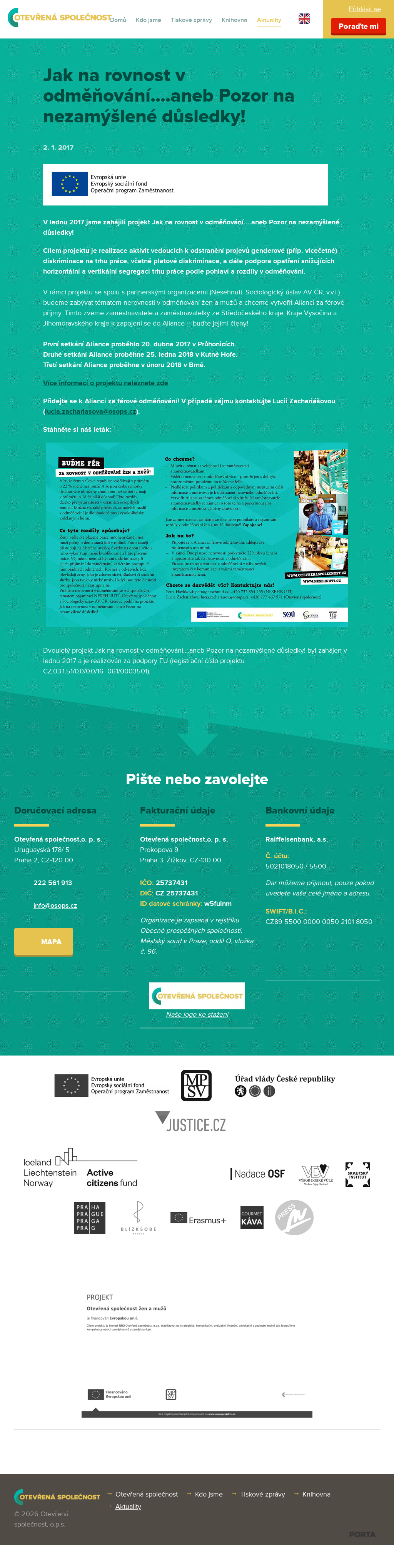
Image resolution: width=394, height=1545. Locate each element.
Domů (118, 20)
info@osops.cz (55, 905)
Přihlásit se (365, 9)
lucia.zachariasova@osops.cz (90, 411)
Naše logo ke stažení (197, 1014)
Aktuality (269, 20)
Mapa (44, 941)
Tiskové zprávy (191, 20)
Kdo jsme (148, 20)
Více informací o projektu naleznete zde (105, 383)
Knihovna (234, 20)
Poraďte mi (359, 26)
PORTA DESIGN (362, 1534)
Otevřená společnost (146, 1494)
